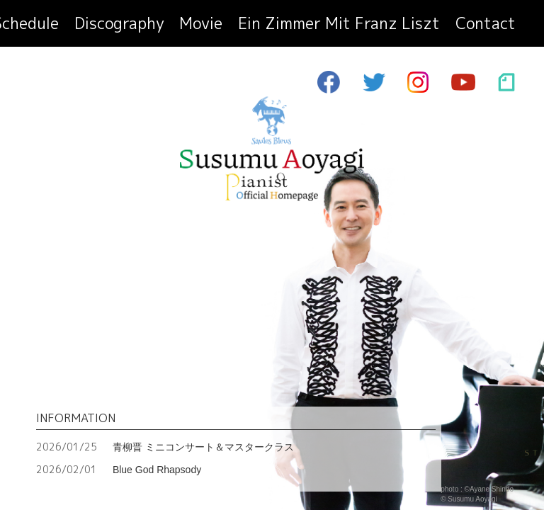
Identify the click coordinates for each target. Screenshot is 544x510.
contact (494, 26)
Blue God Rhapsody (118, 469)
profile (107, 26)
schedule (163, 26)
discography (232, 26)
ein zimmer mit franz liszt (391, 26)
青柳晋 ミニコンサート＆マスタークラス (165, 446)
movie (293, 26)
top (65, 26)
